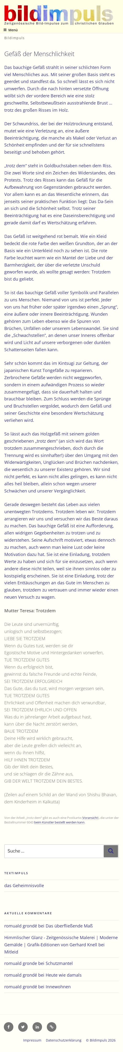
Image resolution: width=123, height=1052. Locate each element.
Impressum (32, 1040)
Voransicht (90, 818)
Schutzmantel (59, 963)
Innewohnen (58, 986)
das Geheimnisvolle (24, 885)
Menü (10, 30)
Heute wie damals (64, 975)
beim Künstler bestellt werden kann (59, 822)
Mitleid (11, 952)
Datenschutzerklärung (63, 1040)
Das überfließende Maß (69, 926)
